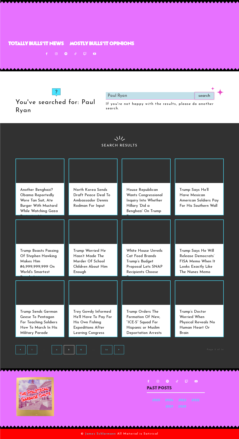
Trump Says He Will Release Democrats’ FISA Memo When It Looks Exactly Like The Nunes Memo (197, 261)
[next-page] (119, 349)
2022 (195, 400)
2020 (182, 406)
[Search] (203, 96)
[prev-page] (20, 349)
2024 (169, 400)
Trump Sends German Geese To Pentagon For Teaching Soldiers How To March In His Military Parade (38, 322)
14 (106, 350)
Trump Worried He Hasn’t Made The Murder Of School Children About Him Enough (90, 261)
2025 (156, 400)
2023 (182, 400)
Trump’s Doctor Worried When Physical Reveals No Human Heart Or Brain (197, 322)
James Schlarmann (100, 433)
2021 (169, 406)
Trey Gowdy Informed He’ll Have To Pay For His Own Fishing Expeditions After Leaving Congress (92, 322)
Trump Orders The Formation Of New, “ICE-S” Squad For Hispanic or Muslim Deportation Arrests (144, 322)
